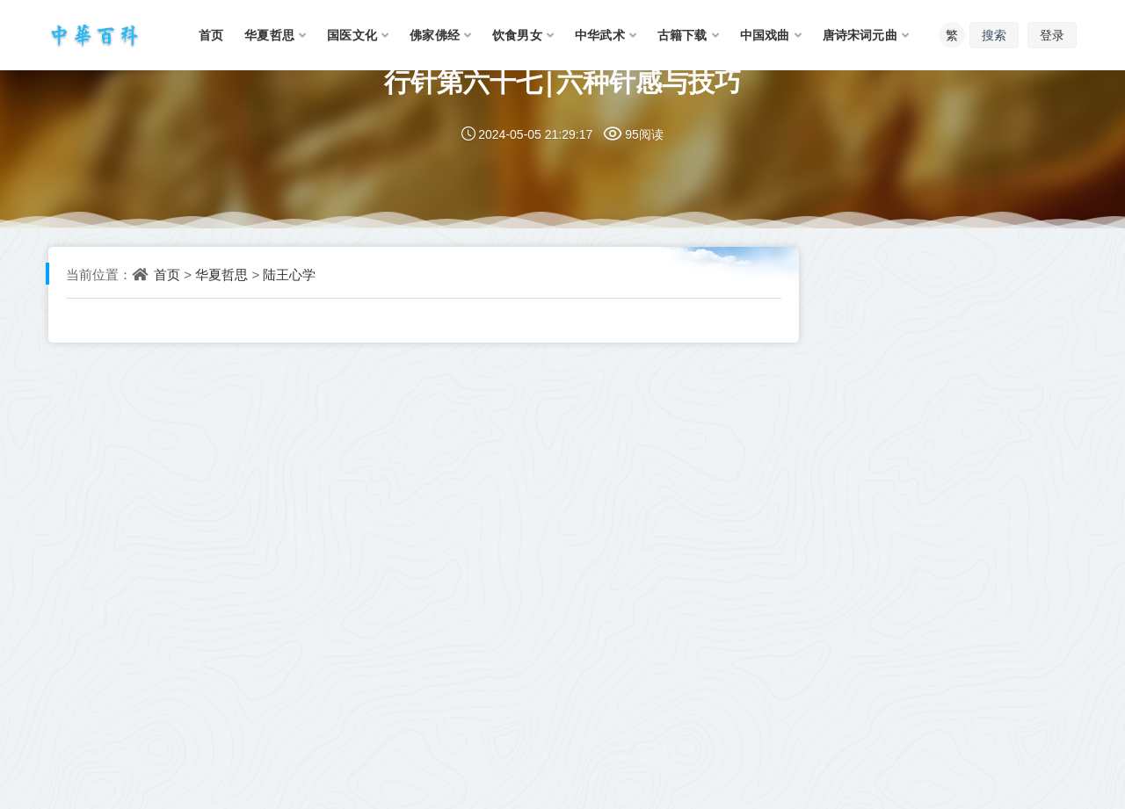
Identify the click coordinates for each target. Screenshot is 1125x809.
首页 (167, 274)
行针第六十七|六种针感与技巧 (563, 81)
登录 (1052, 34)
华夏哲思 (221, 274)
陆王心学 (289, 274)
